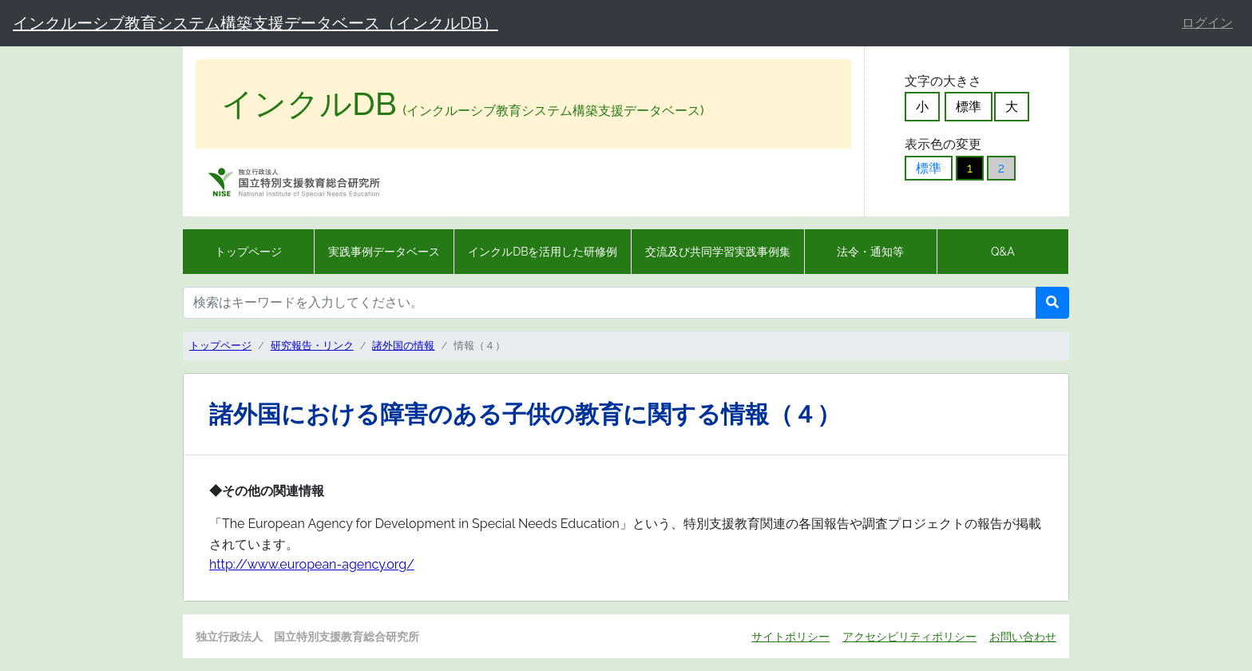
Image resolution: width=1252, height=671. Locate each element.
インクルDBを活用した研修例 (542, 251)
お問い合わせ (1022, 636)
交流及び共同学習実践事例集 (717, 251)
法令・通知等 (870, 251)
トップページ (248, 251)
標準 (968, 106)
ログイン (1207, 22)
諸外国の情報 (403, 345)
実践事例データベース (384, 251)
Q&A (1003, 251)
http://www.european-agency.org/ (311, 564)
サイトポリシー (790, 636)
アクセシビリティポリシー (909, 636)
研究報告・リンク (312, 345)
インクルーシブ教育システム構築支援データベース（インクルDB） (255, 23)
